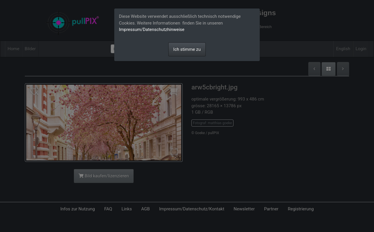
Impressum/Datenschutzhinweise (151, 29)
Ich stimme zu (187, 49)
